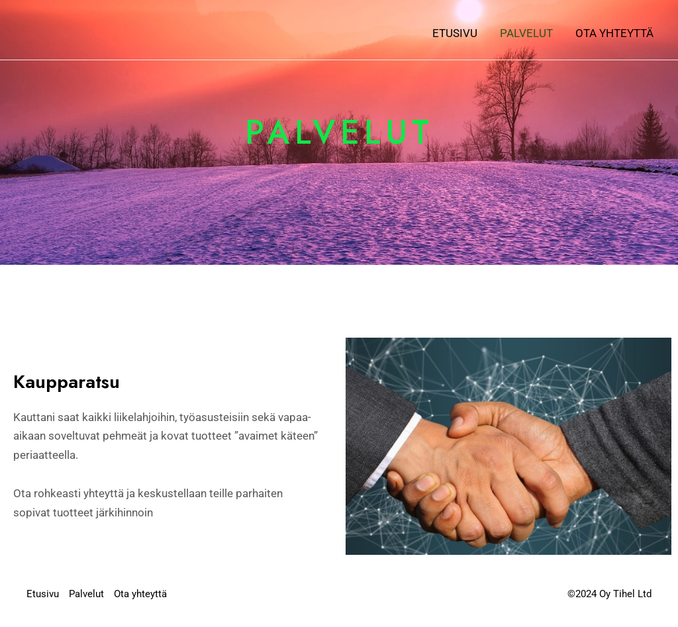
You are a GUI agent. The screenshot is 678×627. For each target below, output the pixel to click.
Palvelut (526, 33)
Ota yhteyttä (614, 33)
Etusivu (454, 33)
